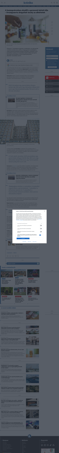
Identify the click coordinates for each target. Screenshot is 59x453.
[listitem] (29, 223)
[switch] (40, 225)
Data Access (29, 241)
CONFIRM (23, 238)
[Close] (45, 211)
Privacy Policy (34, 241)
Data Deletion (24, 241)
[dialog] (29, 226)
